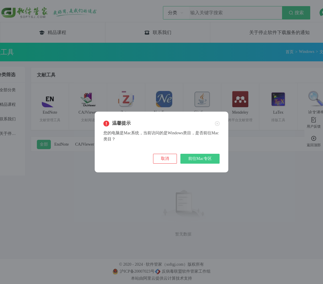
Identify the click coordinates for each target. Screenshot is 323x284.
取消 (165, 158)
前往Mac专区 (200, 158)
